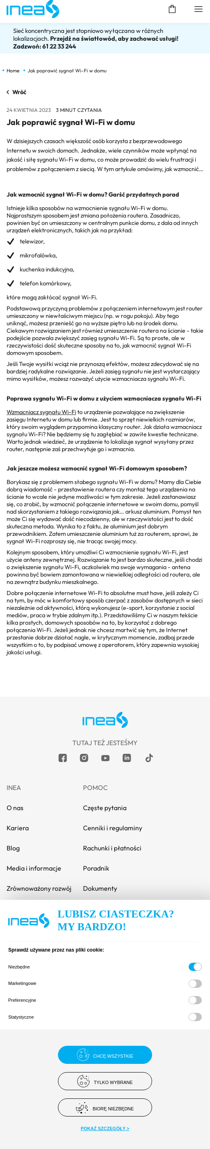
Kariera (18, 828)
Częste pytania (105, 808)
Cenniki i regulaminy (112, 828)
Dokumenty (100, 888)
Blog (13, 848)
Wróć (16, 92)
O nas (15, 808)
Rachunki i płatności (112, 848)
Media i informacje (34, 868)
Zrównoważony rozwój (39, 888)
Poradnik (96, 868)
